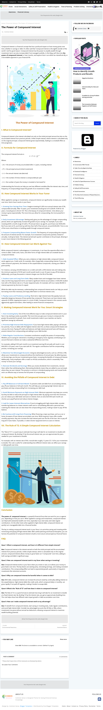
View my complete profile (79, 218)
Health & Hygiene (53, 7)
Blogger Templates (26, 706)
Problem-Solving (79, 7)
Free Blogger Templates (50, 706)
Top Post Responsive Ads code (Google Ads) (35, 40)
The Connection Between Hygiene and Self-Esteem (89, 105)
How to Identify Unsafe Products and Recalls (84, 72)
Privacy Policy (22, 2)
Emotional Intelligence (81, 171)
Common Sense (78, 216)
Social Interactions (21, 7)
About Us (5, 2)
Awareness (12, 12)
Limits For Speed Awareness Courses (85, 181)
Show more (63, 639)
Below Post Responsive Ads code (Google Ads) (35, 619)
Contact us (12, 2)
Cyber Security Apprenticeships (83, 168)
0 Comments (63, 657)
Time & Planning (66, 7)
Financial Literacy (23, 12)
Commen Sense (82, 28)
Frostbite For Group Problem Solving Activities (90, 96)
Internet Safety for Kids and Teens (90, 87)
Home (11, 7)
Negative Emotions (87, 78)
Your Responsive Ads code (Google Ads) (51, 15)
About (68, 706)
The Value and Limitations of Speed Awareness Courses (88, 195)
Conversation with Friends (82, 165)
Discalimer (31, 2)
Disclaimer (92, 706)
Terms (38, 2)
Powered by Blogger (87, 148)
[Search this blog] (84, 123)
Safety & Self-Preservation (37, 7)
